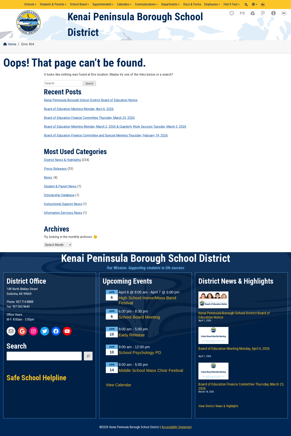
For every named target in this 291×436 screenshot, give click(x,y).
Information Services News (63, 213)
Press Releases (55, 169)
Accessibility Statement (177, 427)
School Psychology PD (140, 352)
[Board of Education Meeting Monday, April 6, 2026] (241, 331)
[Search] (88, 356)
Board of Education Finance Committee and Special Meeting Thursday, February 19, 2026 (106, 135)
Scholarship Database (59, 195)
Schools (30, 4)
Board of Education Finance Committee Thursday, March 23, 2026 (89, 118)
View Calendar (118, 385)
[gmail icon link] (244, 15)
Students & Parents (53, 4)
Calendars (124, 4)
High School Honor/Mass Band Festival (147, 300)
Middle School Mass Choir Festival (151, 370)
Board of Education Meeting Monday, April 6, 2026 (79, 109)
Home (9, 44)
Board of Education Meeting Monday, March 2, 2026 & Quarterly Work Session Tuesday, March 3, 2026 (115, 126)
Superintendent (103, 4)
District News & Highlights (62, 160)
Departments (170, 4)
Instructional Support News (63, 204)
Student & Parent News (60, 186)
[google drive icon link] (254, 15)
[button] (246, 4)
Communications (146, 4)
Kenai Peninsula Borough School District (145, 258)
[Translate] (255, 4)
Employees (212, 4)
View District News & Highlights (218, 406)
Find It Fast (231, 4)
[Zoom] (263, 4)
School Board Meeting (139, 317)
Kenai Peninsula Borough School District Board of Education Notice (90, 100)
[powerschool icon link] (265, 15)
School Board (80, 4)
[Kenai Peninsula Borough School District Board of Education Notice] (241, 295)
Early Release (132, 335)
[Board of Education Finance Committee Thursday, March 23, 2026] (241, 367)
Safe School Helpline (36, 377)
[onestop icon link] (275, 15)
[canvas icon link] (233, 15)
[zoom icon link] (285, 15)
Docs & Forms (192, 4)
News (48, 177)
